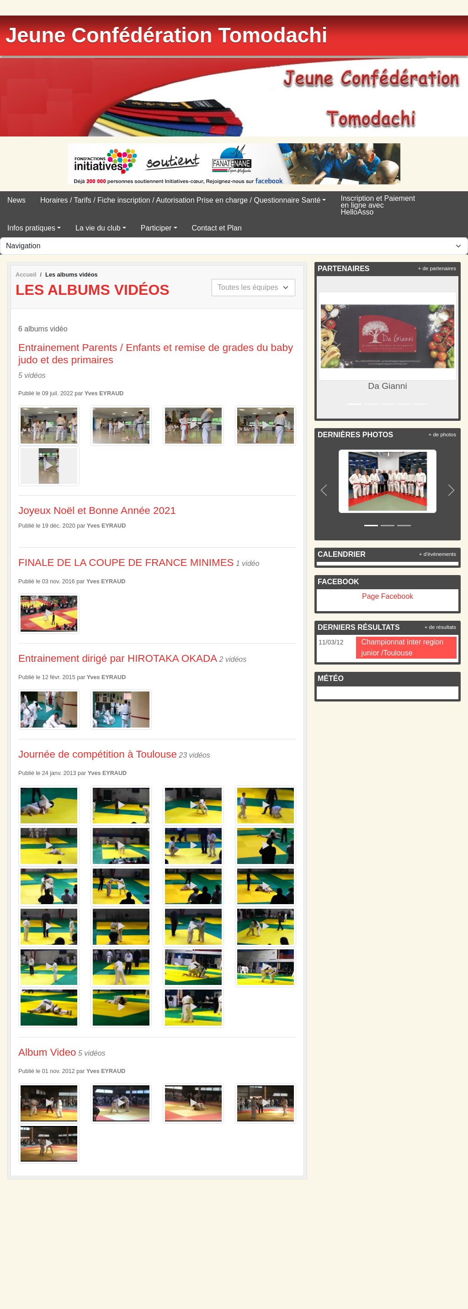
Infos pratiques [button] (31, 228)
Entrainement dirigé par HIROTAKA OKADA (117, 658)
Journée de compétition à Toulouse (97, 754)
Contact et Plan (217, 228)
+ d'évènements (437, 554)
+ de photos (442, 434)
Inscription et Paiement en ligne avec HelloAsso (377, 205)
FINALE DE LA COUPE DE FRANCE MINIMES (126, 562)
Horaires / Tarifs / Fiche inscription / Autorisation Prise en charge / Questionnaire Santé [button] (180, 200)
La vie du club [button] (98, 228)
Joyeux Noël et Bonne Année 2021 (97, 510)
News (16, 200)
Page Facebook (387, 596)
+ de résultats (440, 627)
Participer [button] (156, 228)
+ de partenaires (437, 268)
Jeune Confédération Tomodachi (166, 35)
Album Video (47, 1052)
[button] (325, 347)
